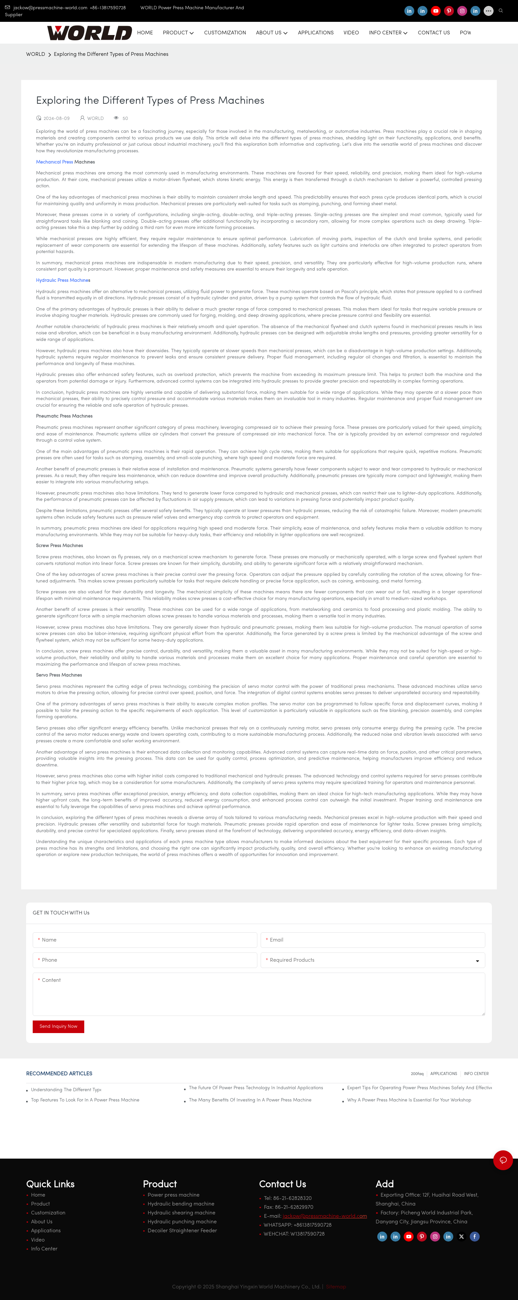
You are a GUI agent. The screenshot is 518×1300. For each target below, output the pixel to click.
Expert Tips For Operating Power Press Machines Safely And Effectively (419, 1088)
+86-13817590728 (115, 8)
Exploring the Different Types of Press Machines (111, 54)
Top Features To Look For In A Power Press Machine (85, 1100)
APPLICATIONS (443, 1074)
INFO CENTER (476, 1074)
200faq (417, 1074)
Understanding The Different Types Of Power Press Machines (66, 1090)
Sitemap (335, 1287)
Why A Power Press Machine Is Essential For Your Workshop (409, 1100)
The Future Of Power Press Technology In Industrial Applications (256, 1088)
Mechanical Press (54, 162)
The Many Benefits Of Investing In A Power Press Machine (250, 1100)
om (325, 1216)
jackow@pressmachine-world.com (46, 8)
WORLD (35, 54)
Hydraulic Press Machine (62, 280)
